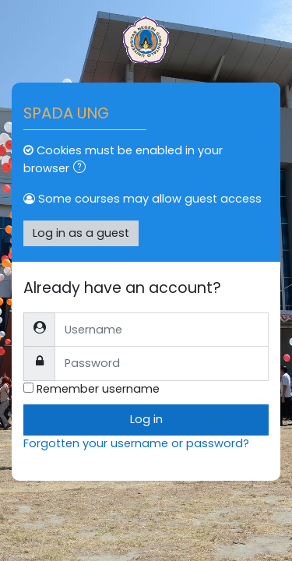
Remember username (98, 389)
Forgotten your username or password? (136, 443)
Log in (146, 419)
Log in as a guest (81, 233)
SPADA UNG (66, 113)
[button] (82, 169)
